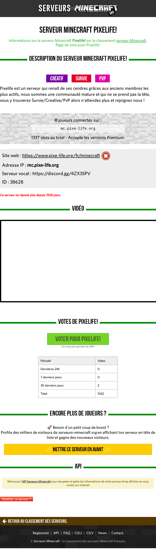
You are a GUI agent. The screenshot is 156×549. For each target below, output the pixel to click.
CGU (78, 534)
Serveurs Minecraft (47, 542)
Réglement (41, 534)
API (56, 534)
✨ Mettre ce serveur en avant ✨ (78, 450)
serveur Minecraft (131, 40)
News (102, 534)
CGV (90, 534)
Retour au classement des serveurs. (37, 522)
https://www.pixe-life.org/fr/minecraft (61, 156)
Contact (117, 534)
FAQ (66, 534)
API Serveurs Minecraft (36, 482)
